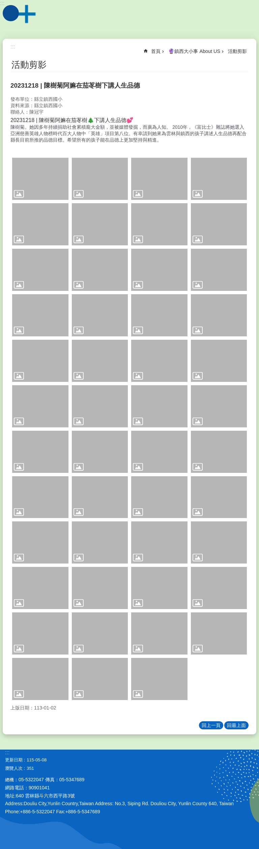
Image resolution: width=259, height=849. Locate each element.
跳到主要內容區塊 (3, 3)
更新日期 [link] (14, 759)
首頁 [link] (156, 51)
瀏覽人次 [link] (14, 768)
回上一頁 (211, 725)
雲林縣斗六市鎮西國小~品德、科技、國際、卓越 (129, 16)
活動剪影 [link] (237, 51)
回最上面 (236, 725)
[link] (40, 179)
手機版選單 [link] (11, 13)
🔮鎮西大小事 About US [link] (194, 51)
